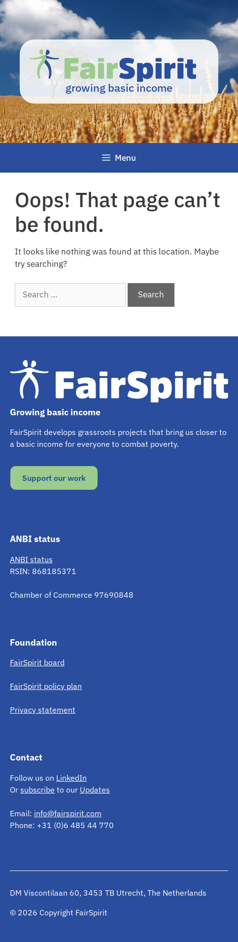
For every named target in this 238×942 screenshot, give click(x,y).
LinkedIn (71, 778)
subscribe (37, 790)
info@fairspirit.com (68, 813)
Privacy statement (42, 710)
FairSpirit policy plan (46, 686)
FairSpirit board (37, 662)
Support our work (54, 478)
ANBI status (31, 559)
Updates (95, 790)
